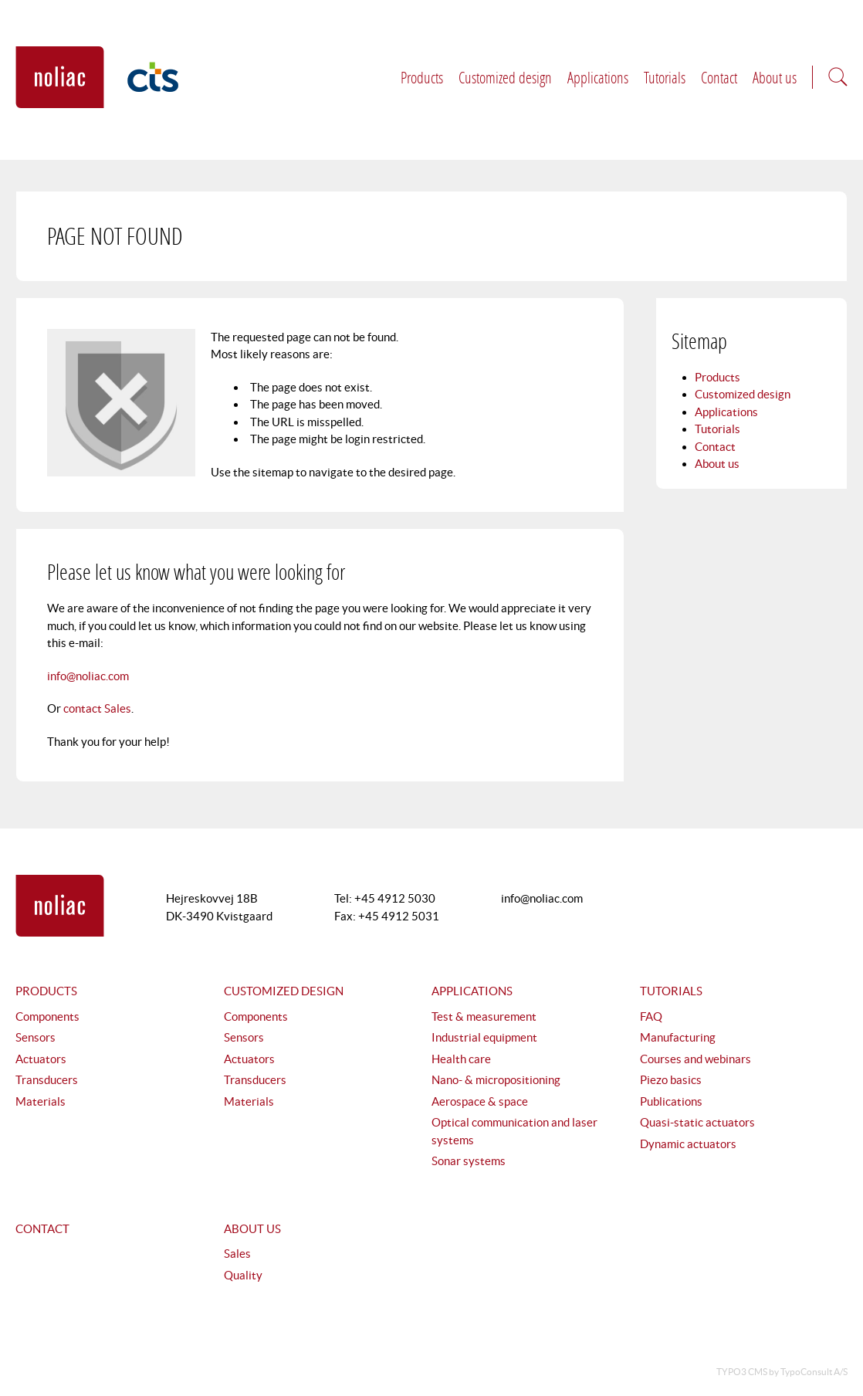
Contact (719, 77)
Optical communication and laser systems (514, 1131)
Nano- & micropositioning (496, 1079)
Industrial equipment (484, 1037)
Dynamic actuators (688, 1143)
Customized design (505, 77)
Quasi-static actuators (697, 1122)
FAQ (651, 1016)
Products (422, 77)
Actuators (40, 1059)
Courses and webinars (695, 1059)
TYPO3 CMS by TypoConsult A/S (782, 1372)
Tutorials (664, 77)
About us (775, 77)
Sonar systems (469, 1160)
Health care (461, 1059)
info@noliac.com (88, 676)
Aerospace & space (480, 1101)
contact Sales (97, 708)
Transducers (46, 1079)
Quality (243, 1275)
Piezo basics (671, 1079)
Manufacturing (678, 1037)
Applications (597, 77)
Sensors (35, 1037)
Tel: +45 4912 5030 (384, 898)
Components (47, 1016)
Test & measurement (484, 1016)
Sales (237, 1253)
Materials (40, 1101)
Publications (671, 1101)
